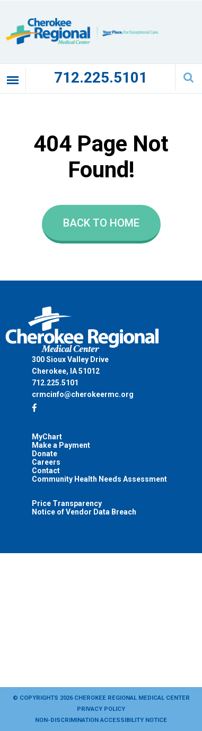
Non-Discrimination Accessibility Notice (101, 720)
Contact (46, 470)
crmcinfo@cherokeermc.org (83, 394)
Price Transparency (67, 503)
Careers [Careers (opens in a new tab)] (46, 462)
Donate (44, 453)
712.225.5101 (100, 77)
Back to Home (101, 222)
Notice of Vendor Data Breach (84, 512)
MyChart (47, 436)
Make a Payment (61, 445)
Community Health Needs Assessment (99, 479)
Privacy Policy (101, 709)
